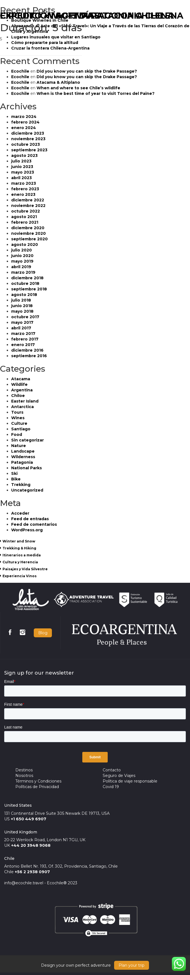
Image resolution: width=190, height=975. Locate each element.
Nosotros (24, 775)
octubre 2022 (25, 211)
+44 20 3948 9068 (30, 845)
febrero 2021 (24, 222)
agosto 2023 (24, 155)
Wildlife (19, 384)
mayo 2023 (22, 172)
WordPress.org (27, 529)
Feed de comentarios (34, 524)
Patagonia (22, 462)
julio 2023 (21, 161)
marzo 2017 (23, 333)
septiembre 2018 (29, 289)
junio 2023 (22, 166)
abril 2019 (21, 266)
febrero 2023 (25, 188)
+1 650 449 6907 (28, 818)
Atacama (20, 378)
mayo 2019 (22, 261)
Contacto (112, 769)
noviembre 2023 (28, 138)
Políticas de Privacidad (37, 786)
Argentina (22, 390)
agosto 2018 (24, 294)
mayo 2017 (22, 322)
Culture (19, 423)
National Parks (26, 467)
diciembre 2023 (27, 133)
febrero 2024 (25, 122)
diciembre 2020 (27, 227)
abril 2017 (21, 327)
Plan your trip (132, 965)
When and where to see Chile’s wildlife (78, 87)
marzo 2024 (24, 116)
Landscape (23, 451)
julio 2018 (21, 300)
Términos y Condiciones (38, 781)
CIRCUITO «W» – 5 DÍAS (50, 16)
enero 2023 (23, 194)
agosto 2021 (24, 216)
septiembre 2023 (29, 149)
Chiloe (18, 395)
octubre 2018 (25, 283)
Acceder (20, 513)
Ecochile (20, 71)
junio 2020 (22, 255)
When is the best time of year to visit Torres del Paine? (96, 93)
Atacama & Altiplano (58, 82)
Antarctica (22, 406)
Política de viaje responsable (130, 781)
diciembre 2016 (27, 350)
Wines (18, 417)
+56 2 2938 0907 (32, 871)
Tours (17, 412)
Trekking (20, 484)
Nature (18, 445)
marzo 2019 (23, 272)
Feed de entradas (30, 518)
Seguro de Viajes (119, 775)
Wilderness (23, 456)
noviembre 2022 (28, 205)
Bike (16, 479)
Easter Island (25, 401)
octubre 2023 (25, 144)
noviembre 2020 (28, 233)
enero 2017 (23, 344)
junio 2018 (22, 305)
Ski (14, 473)
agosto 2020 (24, 244)
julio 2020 (21, 250)
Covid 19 (111, 786)
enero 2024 (23, 127)
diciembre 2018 (27, 277)
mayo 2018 (22, 311)
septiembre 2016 (29, 355)
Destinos (24, 769)
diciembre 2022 (27, 200)
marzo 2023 (23, 183)
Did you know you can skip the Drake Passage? (87, 71)
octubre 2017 (25, 316)
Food (16, 434)
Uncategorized (27, 490)
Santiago (20, 428)
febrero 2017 (25, 339)
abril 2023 (21, 177)
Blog (42, 632)
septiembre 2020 (29, 238)
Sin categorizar (27, 440)
